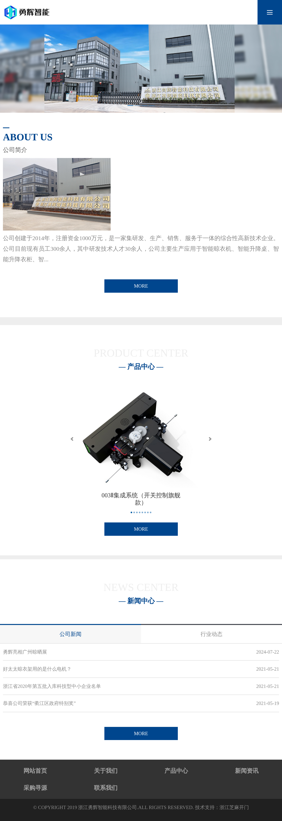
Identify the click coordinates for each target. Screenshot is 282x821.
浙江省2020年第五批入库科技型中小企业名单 (52, 686)
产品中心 (176, 770)
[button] (72, 439)
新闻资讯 (246, 770)
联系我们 (106, 788)
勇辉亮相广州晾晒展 (25, 652)
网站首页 (35, 770)
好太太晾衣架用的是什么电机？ (37, 669)
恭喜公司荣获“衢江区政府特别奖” (39, 703)
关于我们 (106, 770)
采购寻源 (35, 788)
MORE (141, 286)
